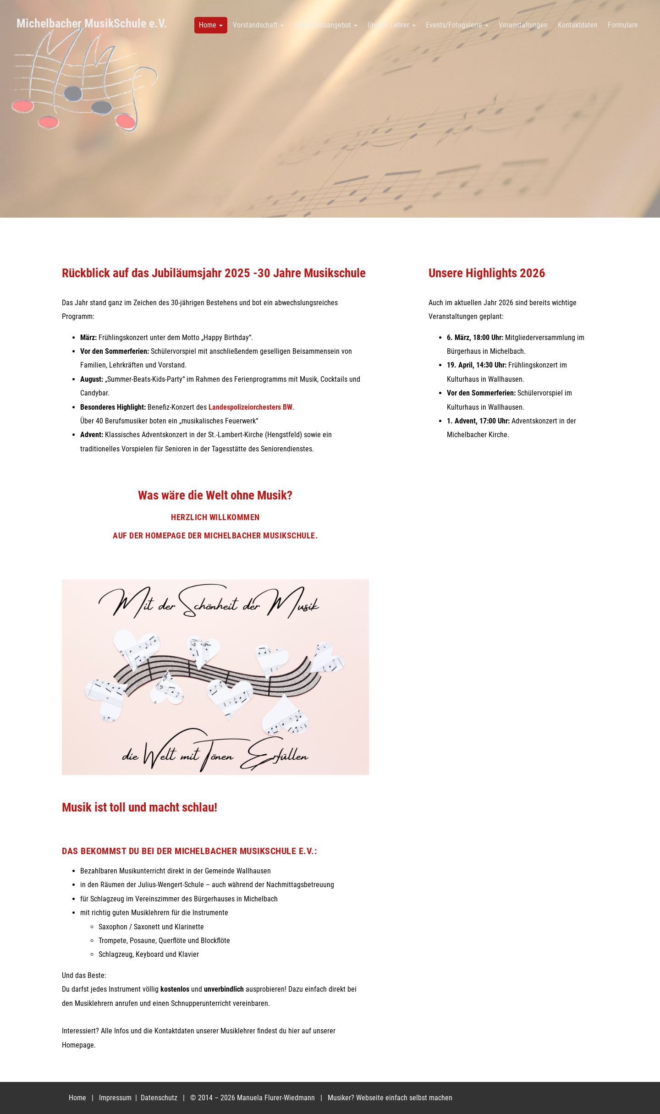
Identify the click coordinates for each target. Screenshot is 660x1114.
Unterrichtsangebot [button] (326, 25)
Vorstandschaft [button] (258, 25)
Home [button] (211, 25)
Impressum (116, 1097)
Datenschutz (160, 1097)
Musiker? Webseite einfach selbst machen (390, 1097)
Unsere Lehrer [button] (392, 25)
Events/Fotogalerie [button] (457, 25)
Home (77, 1097)
